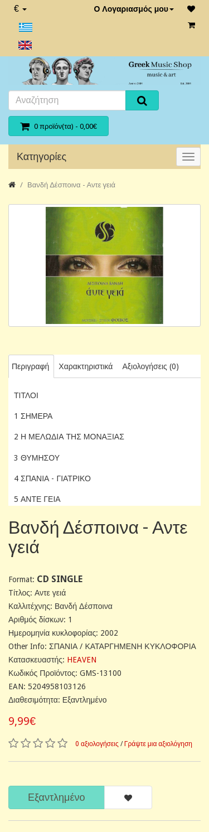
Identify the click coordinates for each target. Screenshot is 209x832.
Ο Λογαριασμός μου (134, 8)
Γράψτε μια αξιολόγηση (158, 744)
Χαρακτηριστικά (86, 366)
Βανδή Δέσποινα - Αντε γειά (71, 185)
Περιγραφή (30, 366)
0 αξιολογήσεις (97, 744)
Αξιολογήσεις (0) (150, 366)
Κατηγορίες (41, 156)
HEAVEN (81, 659)
